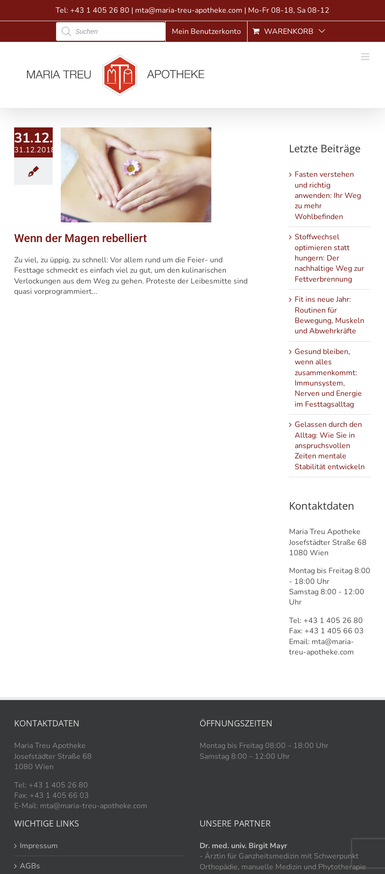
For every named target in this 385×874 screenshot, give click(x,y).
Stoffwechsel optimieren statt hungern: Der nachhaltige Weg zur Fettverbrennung (329, 258)
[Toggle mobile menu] (366, 57)
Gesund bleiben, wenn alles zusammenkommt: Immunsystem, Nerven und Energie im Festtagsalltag (328, 377)
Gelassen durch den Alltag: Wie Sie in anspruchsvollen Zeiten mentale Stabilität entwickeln (330, 445)
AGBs (30, 866)
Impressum (39, 846)
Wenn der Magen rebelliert (80, 238)
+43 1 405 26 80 (99, 10)
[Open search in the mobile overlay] (110, 31)
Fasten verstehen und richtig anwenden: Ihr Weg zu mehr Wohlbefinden (328, 195)
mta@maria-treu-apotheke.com (188, 10)
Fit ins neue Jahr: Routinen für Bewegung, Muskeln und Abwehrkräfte (329, 315)
